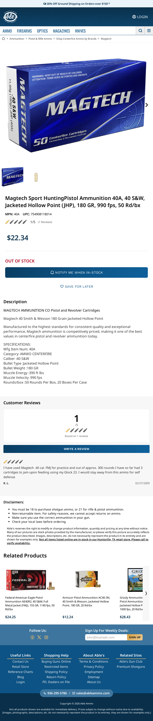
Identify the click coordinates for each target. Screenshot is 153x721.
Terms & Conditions (93, 661)
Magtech (106, 39)
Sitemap (94, 677)
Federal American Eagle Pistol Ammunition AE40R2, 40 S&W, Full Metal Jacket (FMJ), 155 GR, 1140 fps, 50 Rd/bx (30, 603)
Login (20, 682)
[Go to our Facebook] (32, 637)
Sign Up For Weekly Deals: (106, 630)
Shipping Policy (56, 672)
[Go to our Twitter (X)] (39, 637)
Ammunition (16, 39)
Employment (94, 672)
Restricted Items (56, 667)
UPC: (27, 214)
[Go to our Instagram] (46, 637)
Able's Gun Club (130, 661)
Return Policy (56, 677)
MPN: (9, 214)
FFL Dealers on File (56, 682)
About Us (94, 682)
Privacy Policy (94, 667)
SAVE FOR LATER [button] (76, 286)
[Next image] (146, 105)
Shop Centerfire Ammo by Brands (76, 39)
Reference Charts (20, 672)
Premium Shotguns (131, 667)
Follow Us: (38, 630)
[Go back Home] (3, 39)
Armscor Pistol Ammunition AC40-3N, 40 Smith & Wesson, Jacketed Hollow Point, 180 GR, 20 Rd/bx (86, 601)
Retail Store (20, 667)
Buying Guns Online (56, 661)
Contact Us (20, 661)
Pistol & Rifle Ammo (40, 39)
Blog (20, 677)
